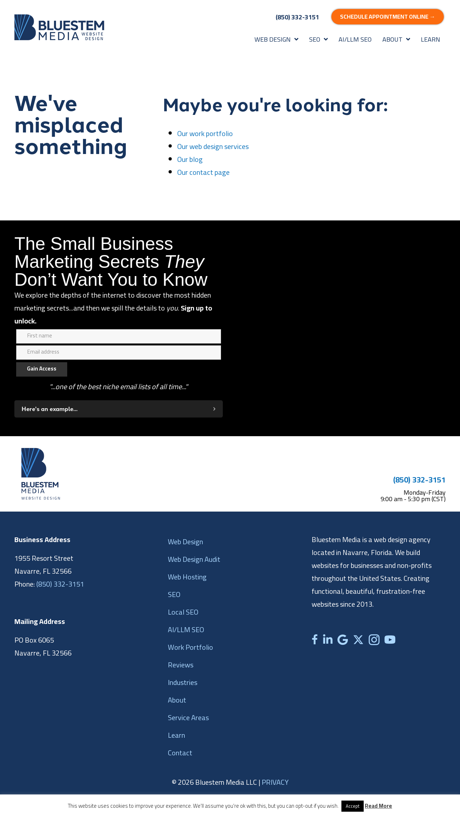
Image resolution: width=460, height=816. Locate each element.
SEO (174, 594)
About (177, 700)
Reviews (180, 664)
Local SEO (183, 612)
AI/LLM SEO (186, 629)
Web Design (185, 541)
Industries (182, 682)
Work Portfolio (190, 647)
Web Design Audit (194, 559)
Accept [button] (352, 806)
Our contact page (203, 172)
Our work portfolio (205, 133)
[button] (118, 409)
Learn (176, 735)
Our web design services (213, 146)
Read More (378, 806)
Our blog (190, 159)
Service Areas (188, 717)
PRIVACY (275, 782)
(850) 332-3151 (419, 479)
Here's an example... (50, 409)
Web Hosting (187, 576)
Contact (180, 752)
